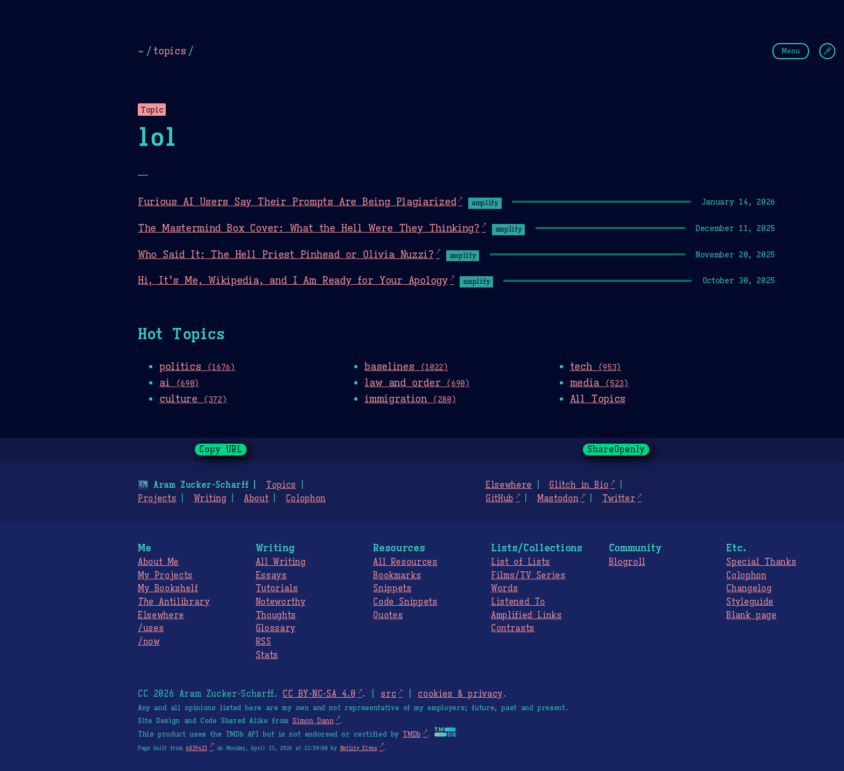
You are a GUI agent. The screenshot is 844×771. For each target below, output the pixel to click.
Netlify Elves (358, 748)
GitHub (500, 498)
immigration (410, 398)
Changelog (748, 588)
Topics (281, 485)
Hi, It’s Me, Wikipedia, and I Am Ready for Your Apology (293, 280)
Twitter (619, 498)
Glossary (276, 628)
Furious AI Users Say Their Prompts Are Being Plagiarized (297, 201)
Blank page (751, 615)
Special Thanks (761, 562)
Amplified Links (526, 615)
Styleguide (749, 602)
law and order (416, 382)
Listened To (518, 602)
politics (197, 366)
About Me (158, 562)
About (256, 498)
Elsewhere (509, 485)
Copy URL (220, 449)
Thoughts (276, 615)
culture (193, 398)
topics (169, 50)
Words (504, 588)
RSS (263, 641)
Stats (267, 655)
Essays (271, 575)
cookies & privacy (460, 694)
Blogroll (627, 562)
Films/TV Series (528, 575)
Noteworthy (281, 602)
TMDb (412, 734)
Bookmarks (397, 575)
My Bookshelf (168, 588)
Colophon (306, 498)
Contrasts (512, 628)
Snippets (392, 588)
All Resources (405, 562)
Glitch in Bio (578, 485)
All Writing (281, 562)
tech (595, 366)
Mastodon (557, 498)
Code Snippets (405, 602)
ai (179, 382)
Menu (791, 50)
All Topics (597, 398)
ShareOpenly (616, 449)
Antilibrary (174, 602)
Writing (210, 498)
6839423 (196, 748)
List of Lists (520, 562)
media (599, 382)
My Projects (165, 575)
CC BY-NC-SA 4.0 (319, 694)
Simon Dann (312, 721)
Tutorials (277, 588)
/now (149, 641)
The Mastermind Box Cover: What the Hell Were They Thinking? (309, 227)
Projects (157, 498)
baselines (406, 366)
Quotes (388, 615)
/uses (151, 628)
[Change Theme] (827, 51)
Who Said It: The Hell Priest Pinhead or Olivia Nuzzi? (286, 254)
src (388, 694)
